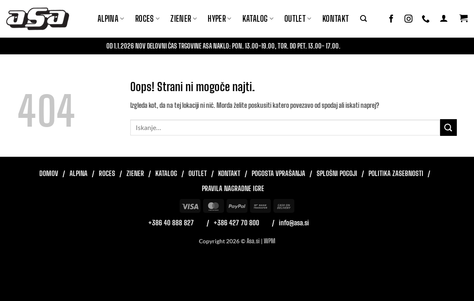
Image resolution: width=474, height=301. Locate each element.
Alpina (111, 18)
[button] (363, 18)
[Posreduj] (448, 127)
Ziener (135, 173)
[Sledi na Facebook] (391, 19)
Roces (107, 173)
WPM (269, 241)
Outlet (298, 18)
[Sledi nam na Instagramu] (408, 19)
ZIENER (183, 18)
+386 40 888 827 (171, 222)
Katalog (257, 18)
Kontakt (335, 18)
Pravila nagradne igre (233, 188)
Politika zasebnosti (395, 173)
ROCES (147, 18)
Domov (48, 173)
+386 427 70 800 (236, 222)
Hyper (220, 18)
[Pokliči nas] (426, 19)
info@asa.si (294, 222)
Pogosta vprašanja (278, 173)
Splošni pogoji (337, 173)
